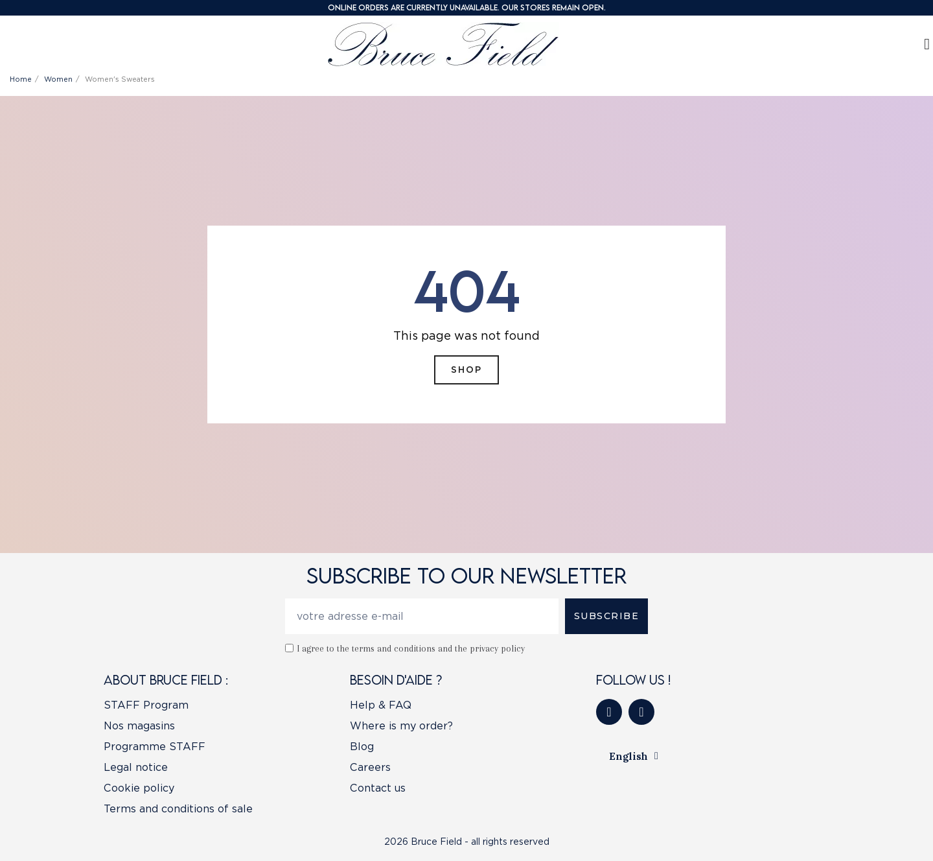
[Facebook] (609, 712)
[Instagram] (641, 712)
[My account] (927, 44)
